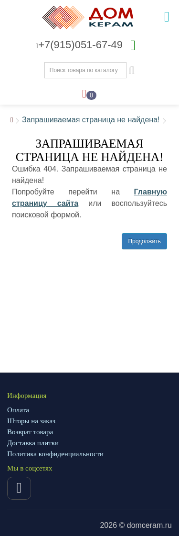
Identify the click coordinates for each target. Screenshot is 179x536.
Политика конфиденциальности (55, 454)
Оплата (18, 410)
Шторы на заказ (31, 421)
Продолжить (144, 241)
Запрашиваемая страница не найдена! (91, 120)
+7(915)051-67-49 (79, 45)
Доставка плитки (33, 443)
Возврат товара (30, 432)
